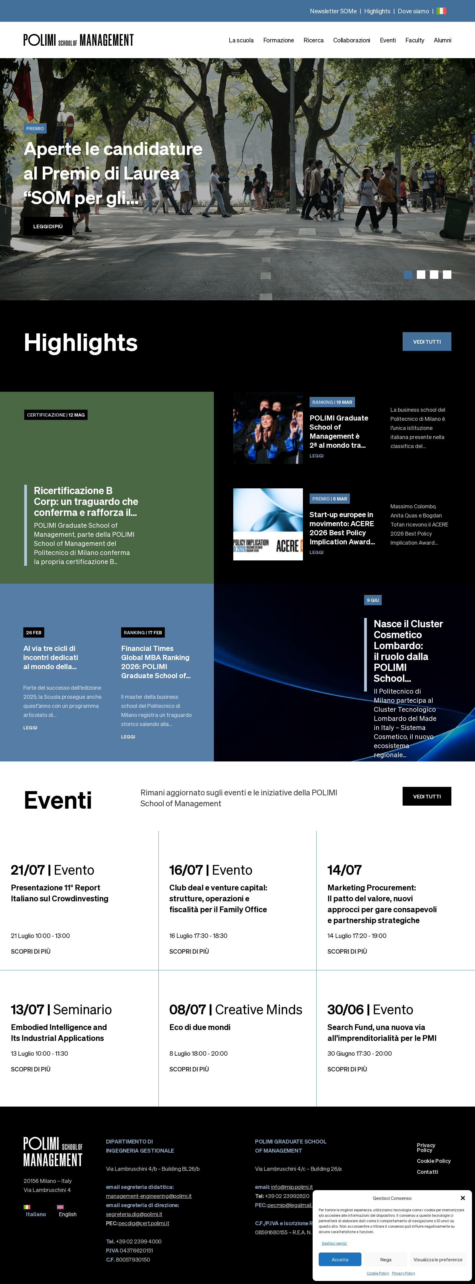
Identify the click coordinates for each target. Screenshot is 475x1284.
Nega (385, 1259)
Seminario (61, 1009)
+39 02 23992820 (282, 1195)
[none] (441, 11)
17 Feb (143, 632)
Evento (53, 869)
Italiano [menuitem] (36, 1213)
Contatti (427, 1171)
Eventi (388, 40)
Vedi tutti (426, 341)
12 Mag (56, 415)
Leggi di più (47, 226)
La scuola (241, 40)
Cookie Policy (378, 1273)
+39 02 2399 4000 (133, 1241)
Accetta (340, 1259)
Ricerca (314, 40)
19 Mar (332, 402)
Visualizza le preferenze (438, 1259)
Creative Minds (236, 1009)
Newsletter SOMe (333, 11)
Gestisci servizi (334, 1243)
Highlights (377, 11)
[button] (463, 1198)
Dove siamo (413, 11)
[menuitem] (441, 11)
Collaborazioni (351, 40)
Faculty (414, 40)
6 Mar (329, 499)
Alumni (442, 40)
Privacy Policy (403, 1273)
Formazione (278, 40)
